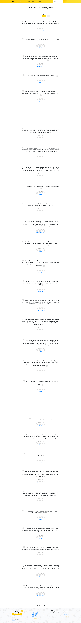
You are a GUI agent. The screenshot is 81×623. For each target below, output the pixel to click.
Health (39, 272)
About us (13, 616)
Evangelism (40, 194)
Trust (40, 595)
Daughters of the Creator (35, 613)
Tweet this (67, 616)
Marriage (38, 30)
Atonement (40, 251)
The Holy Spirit (40, 310)
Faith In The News (34, 614)
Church (40, 82)
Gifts (44, 310)
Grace (36, 310)
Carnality (42, 482)
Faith (37, 595)
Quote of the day (14, 615)
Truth (42, 291)
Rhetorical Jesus (34, 616)
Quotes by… (39, 1)
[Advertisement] (40, 117)
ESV (12, 619)
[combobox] (58, 1)
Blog (12, 617)
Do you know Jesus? (34, 618)
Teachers (41, 272)
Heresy (40, 232)
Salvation (38, 66)
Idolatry (43, 595)
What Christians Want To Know (36, 612)
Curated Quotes (30, 1)
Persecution (40, 425)
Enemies (42, 372)
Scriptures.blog (34, 615)
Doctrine (44, 232)
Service (40, 138)
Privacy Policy (14, 620)
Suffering (40, 391)
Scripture (40, 47)
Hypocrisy (40, 519)
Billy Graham (66, 614)
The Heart (42, 66)
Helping (42, 30)
